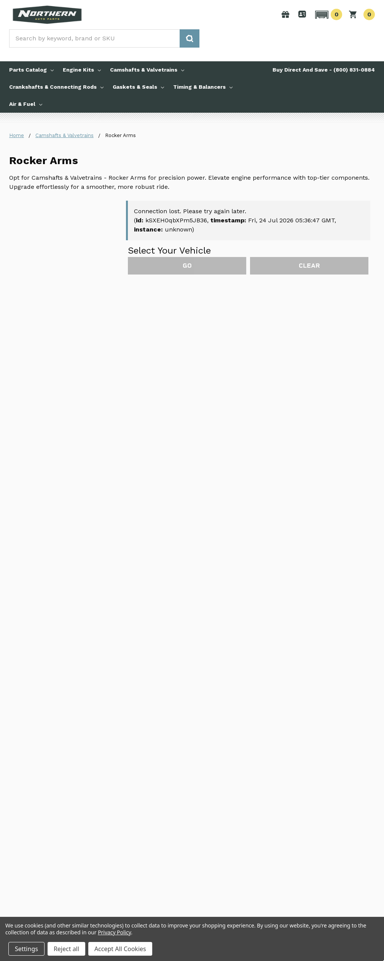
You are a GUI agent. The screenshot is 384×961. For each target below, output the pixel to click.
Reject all (66, 949)
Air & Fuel (25, 104)
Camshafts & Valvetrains (147, 70)
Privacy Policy (114, 932)
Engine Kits (82, 70)
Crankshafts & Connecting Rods (56, 87)
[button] (327, 14)
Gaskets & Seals (138, 87)
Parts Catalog (31, 70)
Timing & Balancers (203, 87)
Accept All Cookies (120, 949)
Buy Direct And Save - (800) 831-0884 (323, 70)
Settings (26, 949)
